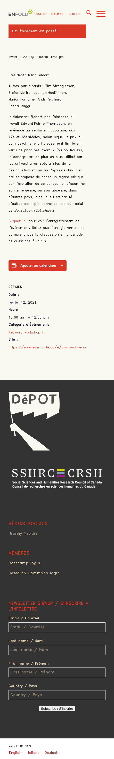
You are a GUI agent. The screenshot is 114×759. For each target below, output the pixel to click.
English (40, 14)
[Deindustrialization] (21, 14)
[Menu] (98, 14)
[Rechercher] (86, 14)
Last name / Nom (26, 641)
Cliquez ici (19, 221)
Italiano (57, 14)
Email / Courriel (24, 618)
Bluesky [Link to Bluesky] (16, 534)
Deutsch (75, 14)
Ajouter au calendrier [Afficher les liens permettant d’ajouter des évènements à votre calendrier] (38, 265)
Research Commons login (34, 573)
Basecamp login (24, 563)
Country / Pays (23, 686)
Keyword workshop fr (27, 332)
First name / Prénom (29, 664)
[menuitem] (86, 14)
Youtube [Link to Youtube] (30, 534)
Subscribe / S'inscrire (57, 709)
